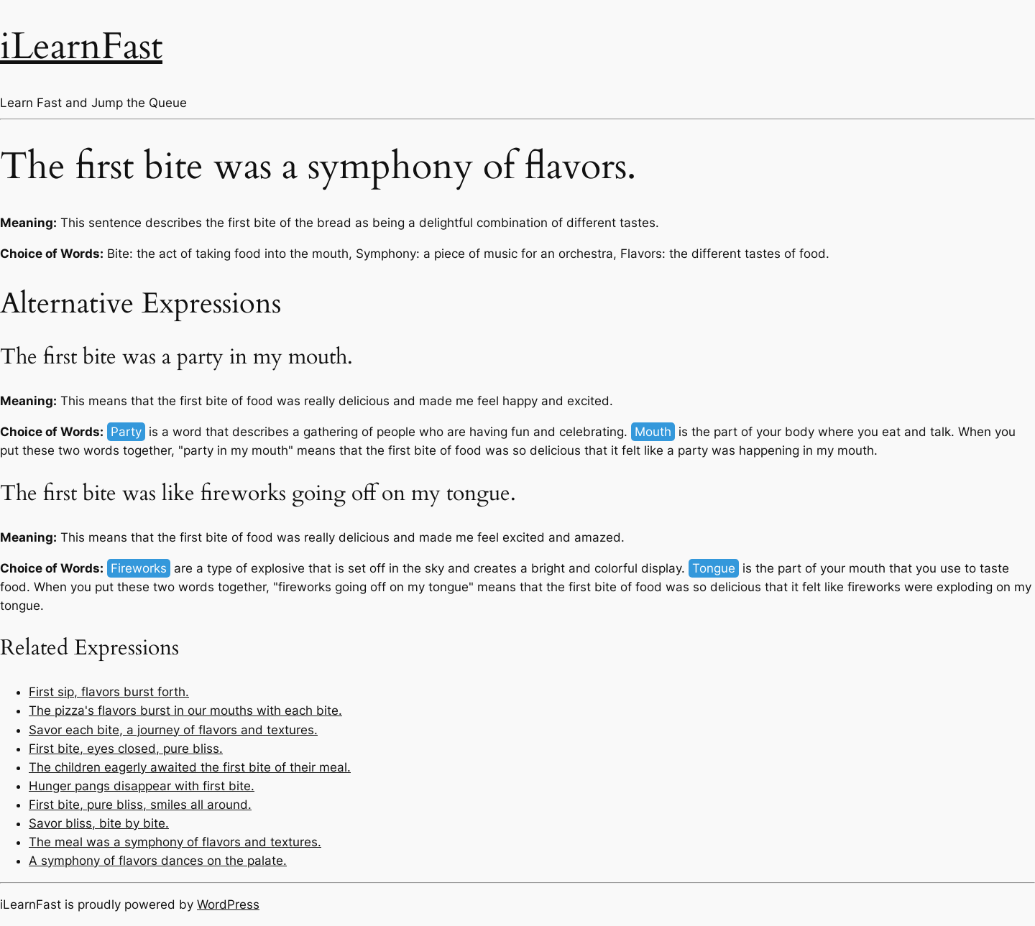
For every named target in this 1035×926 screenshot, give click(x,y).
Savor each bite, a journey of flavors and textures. (173, 730)
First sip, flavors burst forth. (109, 692)
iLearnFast (81, 46)
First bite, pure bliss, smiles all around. (140, 804)
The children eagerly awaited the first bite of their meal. (190, 767)
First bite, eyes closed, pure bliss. (126, 748)
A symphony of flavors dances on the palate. (158, 860)
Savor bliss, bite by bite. (99, 823)
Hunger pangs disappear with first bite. (141, 786)
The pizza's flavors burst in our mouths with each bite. (185, 710)
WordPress (228, 904)
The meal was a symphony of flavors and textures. (175, 842)
